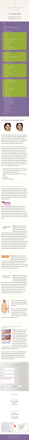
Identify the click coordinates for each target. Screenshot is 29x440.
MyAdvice (18, 437)
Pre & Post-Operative (8, 107)
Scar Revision (7, 45)
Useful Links (6, 109)
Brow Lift (6, 37)
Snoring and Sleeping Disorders (11, 80)
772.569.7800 (15, 416)
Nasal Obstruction (8, 68)
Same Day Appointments (9, 99)
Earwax (6, 58)
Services (5, 29)
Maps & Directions (7, 111)
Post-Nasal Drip (8, 72)
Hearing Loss (7, 60)
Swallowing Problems (9, 88)
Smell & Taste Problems (9, 74)
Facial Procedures (7, 31)
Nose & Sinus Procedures (9, 62)
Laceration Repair (8, 43)
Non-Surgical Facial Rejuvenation (11, 48)
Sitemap (17, 438)
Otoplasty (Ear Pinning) (9, 41)
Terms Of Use (12, 438)
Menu (3, 23)
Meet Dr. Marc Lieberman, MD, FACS (10, 27)
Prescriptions (7, 105)
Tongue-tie (7, 92)
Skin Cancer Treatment (9, 47)
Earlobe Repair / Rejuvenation (10, 39)
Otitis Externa (7, 52)
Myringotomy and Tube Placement (11, 56)
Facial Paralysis (8, 95)
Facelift (6, 35)
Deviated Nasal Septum (9, 66)
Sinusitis (6, 76)
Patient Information (7, 97)
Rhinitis (6, 64)
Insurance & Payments (8, 103)
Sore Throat (7, 84)
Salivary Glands (8, 93)
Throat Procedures (8, 78)
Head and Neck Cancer (9, 90)
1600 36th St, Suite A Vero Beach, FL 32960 (14, 18)
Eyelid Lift (7, 33)
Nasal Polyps (7, 70)
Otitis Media (7, 54)
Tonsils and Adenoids (9, 82)
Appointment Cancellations (9, 101)
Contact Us (5, 113)
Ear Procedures (7, 50)
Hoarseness (7, 86)
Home (4, 25)
